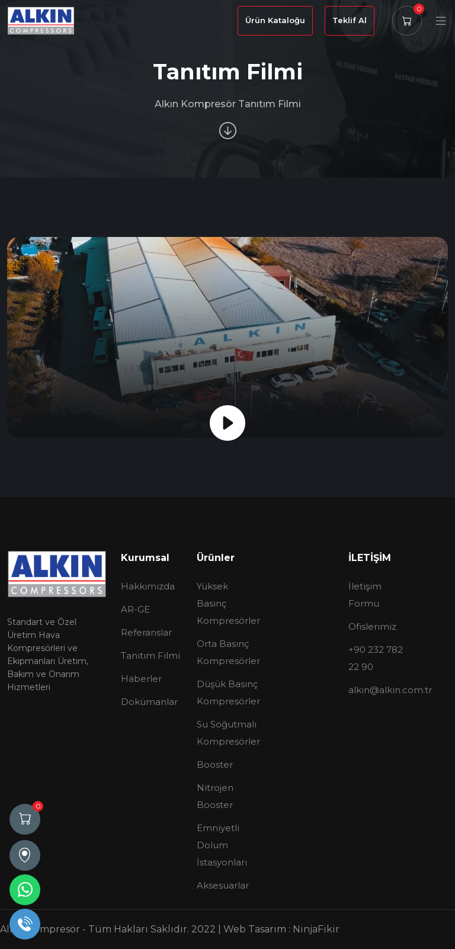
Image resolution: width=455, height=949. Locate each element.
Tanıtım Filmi (150, 655)
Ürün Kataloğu (275, 20)
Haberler (141, 678)
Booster (215, 764)
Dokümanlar (149, 701)
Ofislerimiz (372, 626)
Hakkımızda (148, 586)
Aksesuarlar (223, 885)
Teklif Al (349, 20)
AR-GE (135, 609)
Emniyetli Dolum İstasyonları (222, 845)
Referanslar (146, 632)
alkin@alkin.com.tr (390, 689)
